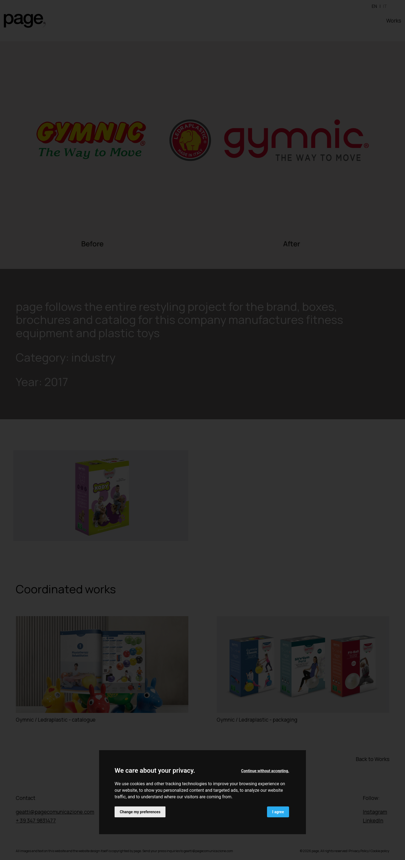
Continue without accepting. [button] (265, 771)
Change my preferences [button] (140, 812)
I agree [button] (278, 812)
